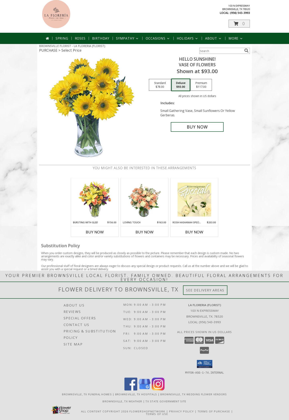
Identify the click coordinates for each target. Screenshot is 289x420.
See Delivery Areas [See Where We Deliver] (205, 290)
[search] (246, 50)
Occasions (158, 38)
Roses (80, 38)
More (236, 38)
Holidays (187, 38)
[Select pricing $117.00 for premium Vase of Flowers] (201, 85)
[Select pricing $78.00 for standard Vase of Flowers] (160, 85)
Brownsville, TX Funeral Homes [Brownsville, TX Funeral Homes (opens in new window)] (87, 394)
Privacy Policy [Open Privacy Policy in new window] (181, 411)
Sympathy (127, 38)
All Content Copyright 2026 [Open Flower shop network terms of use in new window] (104, 411)
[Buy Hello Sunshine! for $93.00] (197, 127)
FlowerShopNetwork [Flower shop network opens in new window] (147, 411)
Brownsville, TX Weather (122, 401)
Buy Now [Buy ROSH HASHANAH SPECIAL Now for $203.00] (194, 232)
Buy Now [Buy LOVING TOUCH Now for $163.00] (144, 232)
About (213, 38)
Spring (62, 38)
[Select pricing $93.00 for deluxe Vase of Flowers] (181, 85)
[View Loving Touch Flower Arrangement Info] (144, 199)
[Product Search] (220, 51)
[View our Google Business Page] (144, 389)
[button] (239, 24)
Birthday (100, 38)
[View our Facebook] (130, 389)
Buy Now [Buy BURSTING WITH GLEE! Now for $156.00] (95, 232)
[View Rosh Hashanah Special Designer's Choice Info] (194, 199)
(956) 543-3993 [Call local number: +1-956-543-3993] (240, 13)
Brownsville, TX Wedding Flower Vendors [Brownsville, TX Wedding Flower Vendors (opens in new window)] (193, 394)
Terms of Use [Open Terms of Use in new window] (157, 414)
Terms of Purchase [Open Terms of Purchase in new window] (214, 411)
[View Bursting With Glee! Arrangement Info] (95, 199)
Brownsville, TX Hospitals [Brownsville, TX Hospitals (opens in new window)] (136, 394)
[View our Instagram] (158, 389)
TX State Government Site (166, 401)
